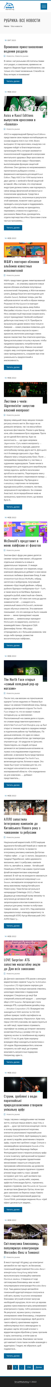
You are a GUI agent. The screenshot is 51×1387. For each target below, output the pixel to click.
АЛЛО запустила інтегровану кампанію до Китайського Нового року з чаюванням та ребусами (22, 826)
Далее (39, 1367)
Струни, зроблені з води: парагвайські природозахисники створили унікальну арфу (23, 1103)
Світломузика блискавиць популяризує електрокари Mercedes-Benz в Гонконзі (21, 1248)
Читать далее (13, 81)
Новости (10, 56)
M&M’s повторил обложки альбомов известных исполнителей (21, 266)
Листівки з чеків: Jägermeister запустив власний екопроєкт (19, 405)
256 (29, 1367)
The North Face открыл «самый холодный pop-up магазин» (21, 684)
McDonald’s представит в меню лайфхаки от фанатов (22, 543)
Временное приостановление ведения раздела (23, 49)
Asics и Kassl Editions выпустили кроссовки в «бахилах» (20, 120)
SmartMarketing (21, 1381)
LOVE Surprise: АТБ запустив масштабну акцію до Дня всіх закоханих (22, 964)
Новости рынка (21, 56)
